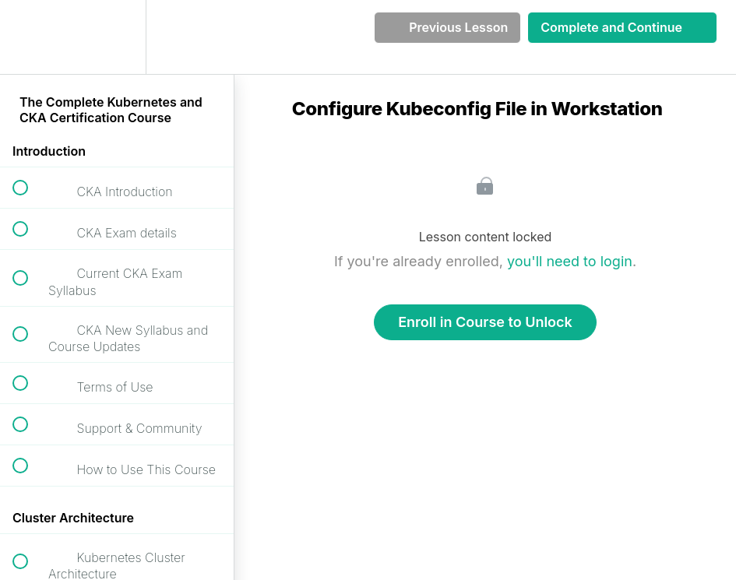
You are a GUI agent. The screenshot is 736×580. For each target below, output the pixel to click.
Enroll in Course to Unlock (485, 322)
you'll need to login (569, 261)
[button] (29, 37)
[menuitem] (117, 37)
